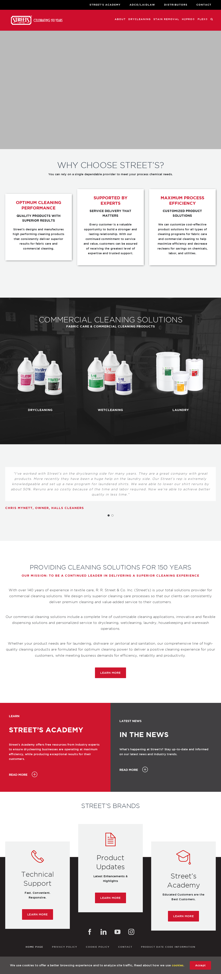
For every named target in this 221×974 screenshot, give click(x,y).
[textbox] (38, 218)
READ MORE (18, 774)
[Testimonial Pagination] (109, 515)
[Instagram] (131, 932)
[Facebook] (90, 932)
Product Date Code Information (168, 947)
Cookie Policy (97, 947)
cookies (178, 965)
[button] (212, 19)
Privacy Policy (64, 947)
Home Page (34, 947)
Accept (200, 965)
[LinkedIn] (103, 932)
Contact (125, 947)
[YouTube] (117, 932)
